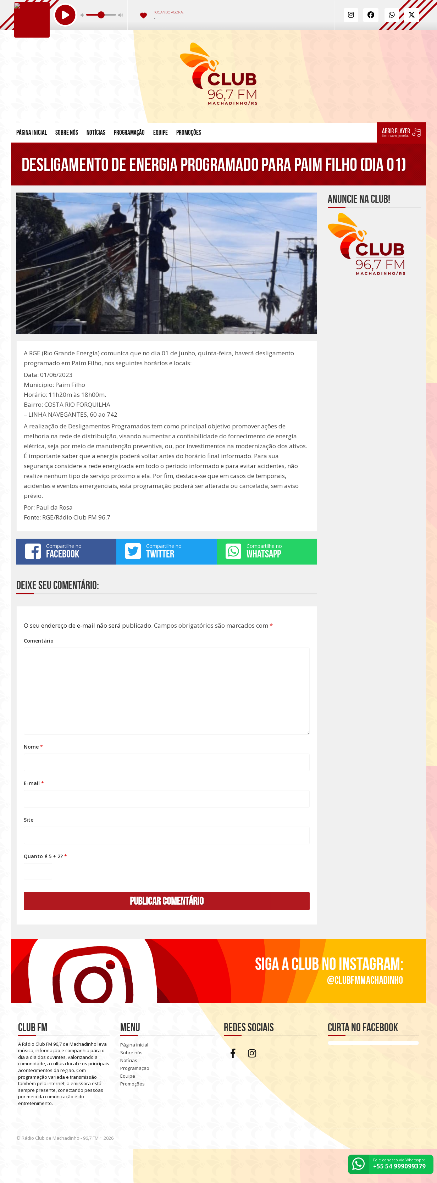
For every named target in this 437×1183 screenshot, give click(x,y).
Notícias (96, 132)
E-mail (34, 783)
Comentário (39, 640)
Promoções (188, 132)
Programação (129, 132)
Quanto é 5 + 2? (45, 856)
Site (28, 819)
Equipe (160, 132)
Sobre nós (66, 132)
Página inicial (31, 132)
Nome (33, 746)
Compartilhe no (66, 551)
